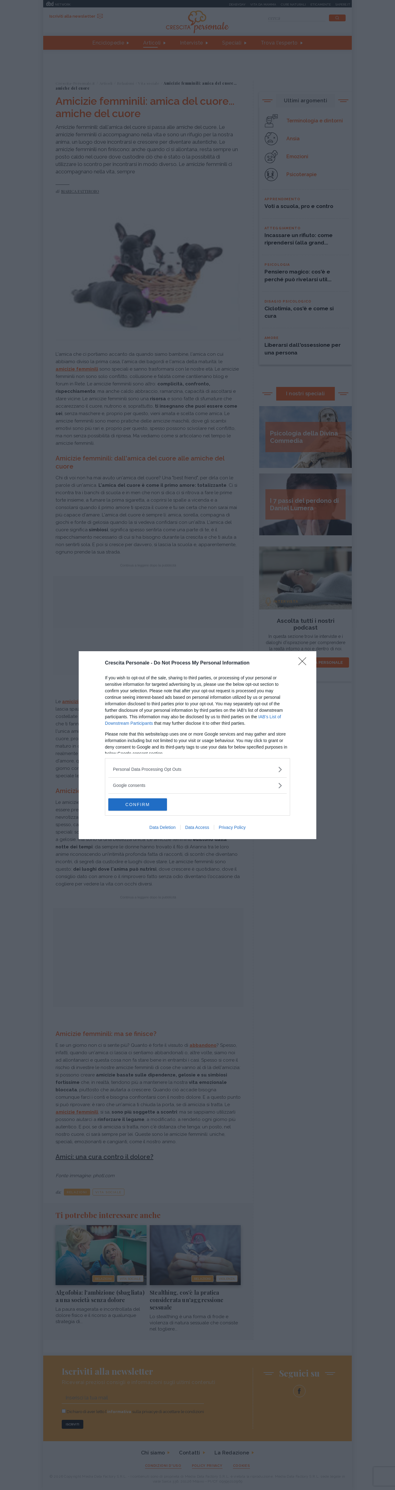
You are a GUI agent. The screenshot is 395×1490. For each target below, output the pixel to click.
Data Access (197, 827)
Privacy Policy (232, 827)
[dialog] (197, 745)
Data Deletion (162, 827)
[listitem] (197, 769)
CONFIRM (137, 804)
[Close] (304, 663)
